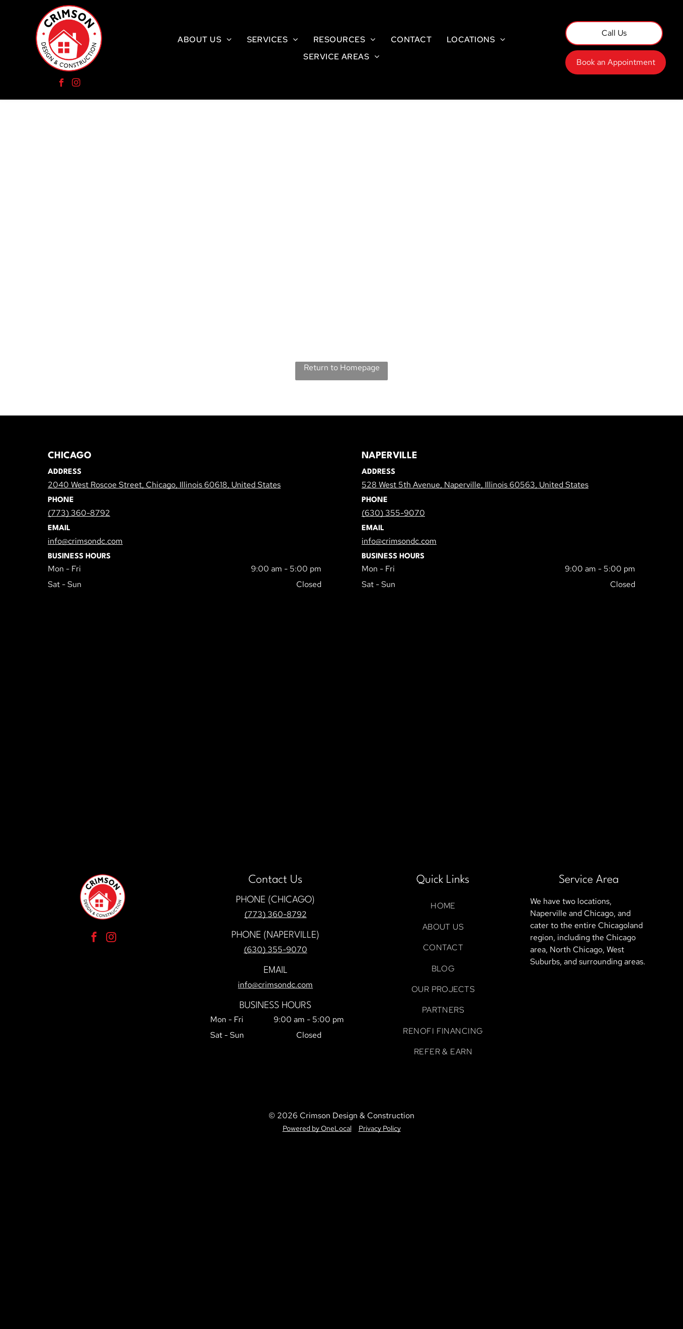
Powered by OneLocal (317, 1128)
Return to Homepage (342, 367)
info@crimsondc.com (275, 984)
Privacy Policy (380, 1128)
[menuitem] (204, 39)
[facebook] (61, 84)
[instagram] (76, 84)
